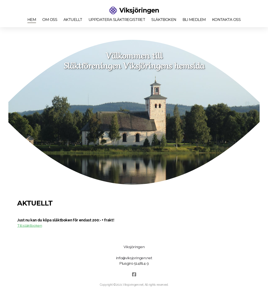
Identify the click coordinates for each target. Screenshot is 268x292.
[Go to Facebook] (134, 274)
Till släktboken (29, 225)
